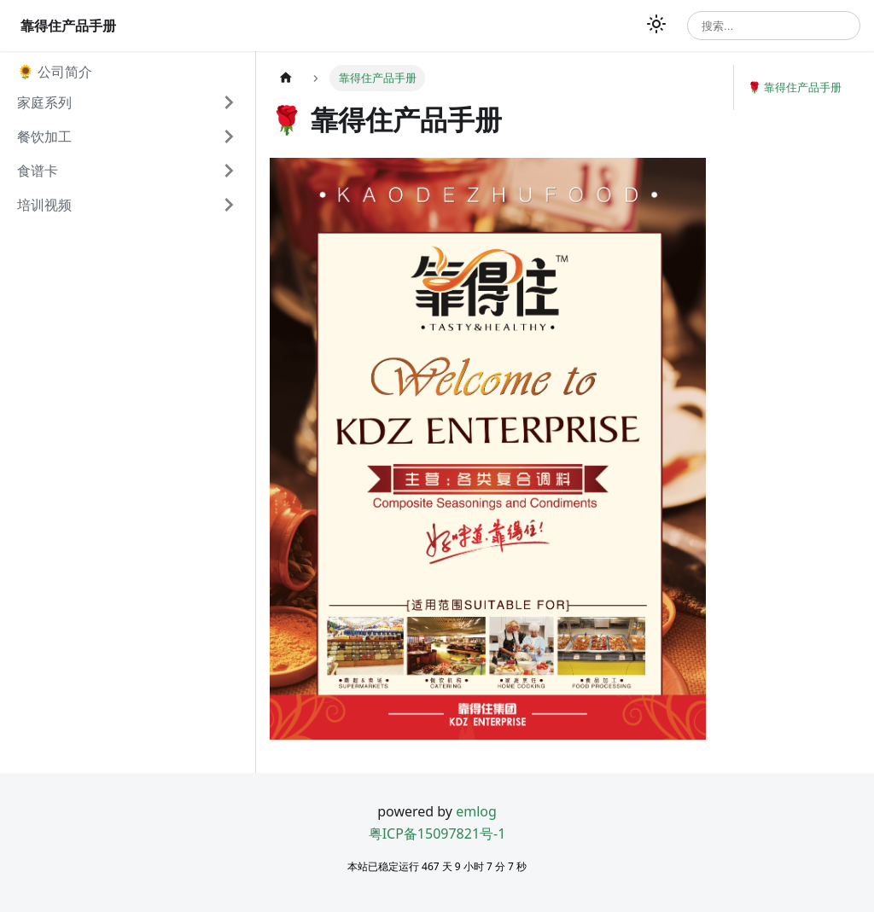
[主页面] (286, 78)
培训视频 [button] (44, 204)
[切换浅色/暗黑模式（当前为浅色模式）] (656, 25)
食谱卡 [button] (37, 170)
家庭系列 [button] (44, 102)
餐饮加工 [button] (44, 136)
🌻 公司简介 (54, 71)
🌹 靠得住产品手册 (795, 87)
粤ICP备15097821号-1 (437, 833)
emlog (476, 811)
